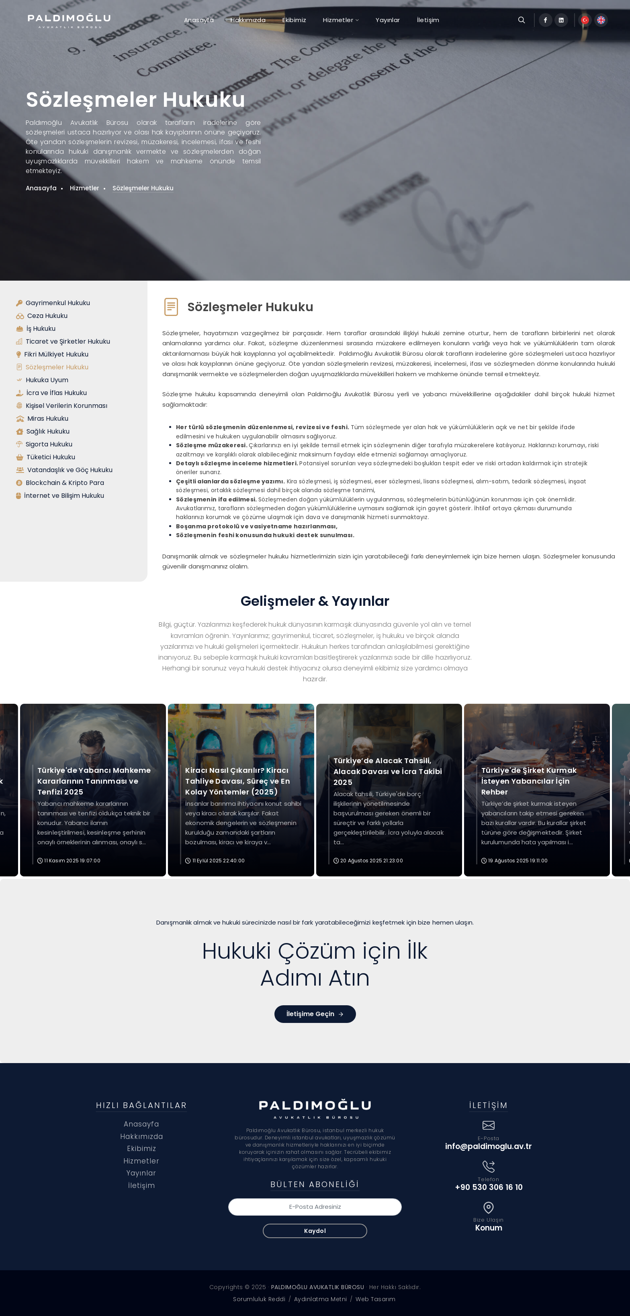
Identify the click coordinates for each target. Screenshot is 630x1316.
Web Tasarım (376, 1299)
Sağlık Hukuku (43, 431)
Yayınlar (141, 1173)
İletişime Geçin (315, 1014)
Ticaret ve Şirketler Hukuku (63, 341)
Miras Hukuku (42, 418)
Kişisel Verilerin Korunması (61, 405)
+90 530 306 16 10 (489, 1187)
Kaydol (315, 1231)
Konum (488, 1227)
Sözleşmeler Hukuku (143, 188)
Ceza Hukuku (42, 316)
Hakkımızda (141, 1136)
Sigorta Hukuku (44, 444)
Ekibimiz (141, 1148)
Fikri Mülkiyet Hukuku (52, 354)
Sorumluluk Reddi (259, 1299)
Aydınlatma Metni (320, 1299)
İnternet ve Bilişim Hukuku (60, 495)
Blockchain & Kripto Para (60, 483)
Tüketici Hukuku (45, 457)
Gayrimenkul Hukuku (53, 303)
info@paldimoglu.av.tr (488, 1146)
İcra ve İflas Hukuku (51, 393)
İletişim (141, 1185)
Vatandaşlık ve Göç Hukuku (64, 470)
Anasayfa (41, 188)
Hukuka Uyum (42, 380)
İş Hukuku (35, 328)
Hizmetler (84, 188)
